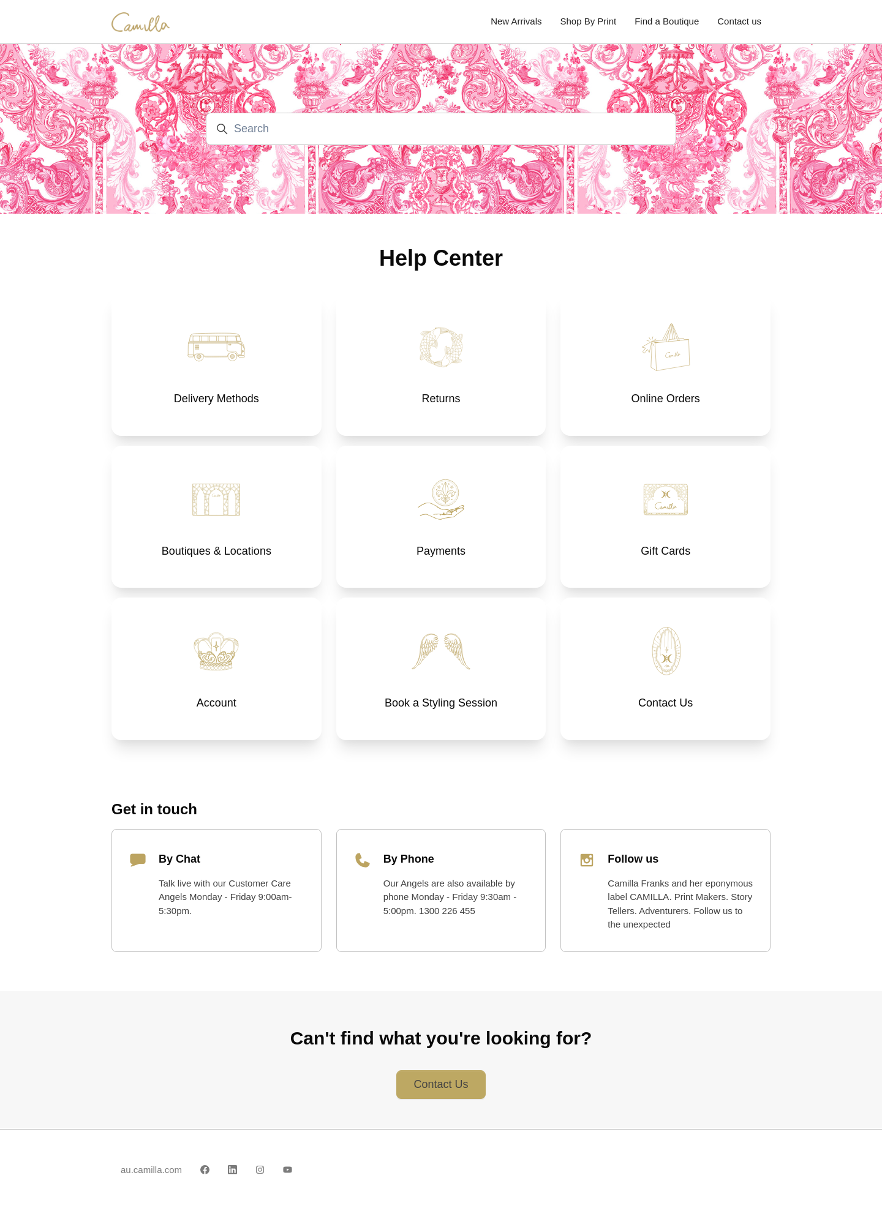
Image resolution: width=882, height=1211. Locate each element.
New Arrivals (516, 21)
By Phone (408, 859)
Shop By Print (588, 21)
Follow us (633, 859)
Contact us (739, 21)
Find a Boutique (667, 21)
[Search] (441, 129)
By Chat (179, 859)
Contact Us (440, 1084)
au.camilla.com (151, 1169)
